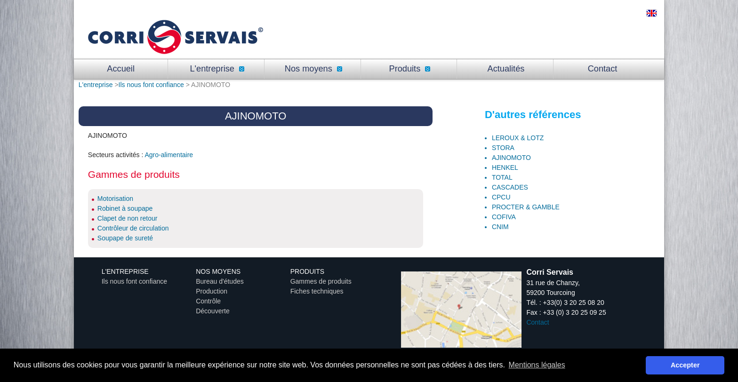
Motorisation (115, 198)
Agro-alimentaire (168, 155)
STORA (503, 147)
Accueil (121, 68)
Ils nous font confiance (151, 84)
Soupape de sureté (125, 238)
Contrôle (208, 301)
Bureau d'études (220, 281)
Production (211, 291)
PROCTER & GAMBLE (526, 207)
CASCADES (510, 187)
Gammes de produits (321, 281)
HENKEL (505, 167)
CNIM (500, 227)
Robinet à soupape (125, 208)
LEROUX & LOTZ (518, 138)
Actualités (506, 68)
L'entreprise (217, 68)
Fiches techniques (317, 291)
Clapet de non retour (127, 218)
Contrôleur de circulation (133, 228)
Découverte (213, 311)
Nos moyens (313, 68)
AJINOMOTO (511, 157)
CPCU (501, 197)
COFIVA (504, 217)
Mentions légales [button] (537, 365)
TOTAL (502, 177)
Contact (603, 68)
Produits (410, 68)
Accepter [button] (685, 365)
